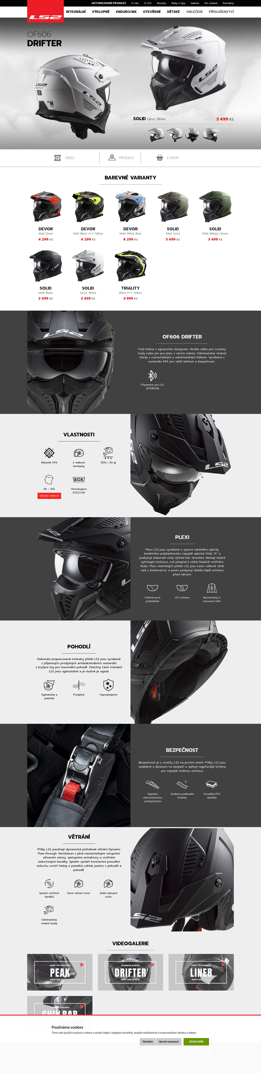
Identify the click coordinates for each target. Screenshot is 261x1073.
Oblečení (194, 11)
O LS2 (148, 3)
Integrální (76, 11)
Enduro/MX (126, 11)
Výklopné (101, 11)
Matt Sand (172, 231)
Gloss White (88, 290)
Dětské (173, 11)
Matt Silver (45, 231)
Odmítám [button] (147, 1041)
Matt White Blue (130, 231)
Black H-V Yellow (130, 290)
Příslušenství (221, 11)
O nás (135, 3)
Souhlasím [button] (196, 1041)
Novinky (161, 3)
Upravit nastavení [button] (169, 1041)
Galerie (195, 3)
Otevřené (152, 11)
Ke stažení (211, 3)
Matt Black (45, 290)
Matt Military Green (215, 231)
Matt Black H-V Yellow (88, 231)
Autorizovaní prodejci (109, 3)
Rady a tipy (178, 3)
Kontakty (228, 3)
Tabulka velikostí (49, 496)
